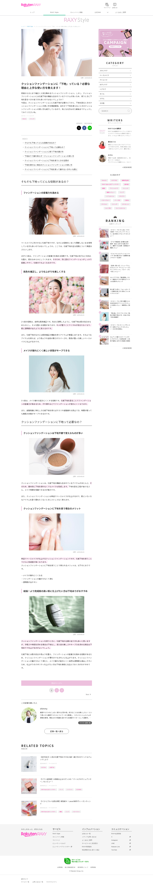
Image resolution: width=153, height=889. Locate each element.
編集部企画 (125, 180)
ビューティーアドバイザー (61, 847)
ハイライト (69, 789)
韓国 (61, 811)
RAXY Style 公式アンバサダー (48, 789)
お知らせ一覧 (86, 833)
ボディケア (103, 84)
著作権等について (83, 867)
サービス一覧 (25, 882)
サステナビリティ (51, 882)
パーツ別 (117, 200)
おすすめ (43, 767)
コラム (102, 98)
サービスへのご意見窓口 (90, 843)
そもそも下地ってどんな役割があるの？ (40, 142)
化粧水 (127, 200)
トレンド (125, 188)
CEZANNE (78, 789)
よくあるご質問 (120, 12)
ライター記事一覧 (85, 723)
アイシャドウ (114, 188)
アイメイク (103, 80)
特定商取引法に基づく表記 (90, 850)
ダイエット (125, 204)
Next (88, 694)
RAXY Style (54, 12)
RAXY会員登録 (116, 833)
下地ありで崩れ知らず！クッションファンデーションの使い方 (49, 156)
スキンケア (103, 70)
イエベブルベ (76, 811)
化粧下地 (52, 767)
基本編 (126, 184)
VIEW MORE (127, 167)
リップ (67, 811)
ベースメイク (30, 116)
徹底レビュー (111, 192)
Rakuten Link (115, 847)
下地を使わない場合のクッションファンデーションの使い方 (48, 165)
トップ (32, 12)
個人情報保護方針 (70, 867)
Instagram (114, 840)
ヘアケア (103, 89)
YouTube (114, 850)
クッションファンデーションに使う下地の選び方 (44, 151)
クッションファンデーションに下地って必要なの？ (45, 147)
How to (24, 119)
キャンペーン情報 (76, 12)
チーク (61, 789)
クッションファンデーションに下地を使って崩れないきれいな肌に (51, 169)
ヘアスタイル (110, 196)
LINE (113, 843)
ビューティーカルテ (59, 843)
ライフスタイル (120, 208)
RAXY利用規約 (87, 847)
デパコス (104, 204)
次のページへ (56, 683)
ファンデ (32, 119)
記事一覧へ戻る (56, 731)
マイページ (56, 840)
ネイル (102, 94)
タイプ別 (108, 208)
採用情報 (93, 867)
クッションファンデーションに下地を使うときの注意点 (47, 160)
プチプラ (121, 196)
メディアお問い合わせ (89, 837)
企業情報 (60, 867)
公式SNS (98, 12)
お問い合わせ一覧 (38, 882)
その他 (102, 103)
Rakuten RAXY (31, 5)
